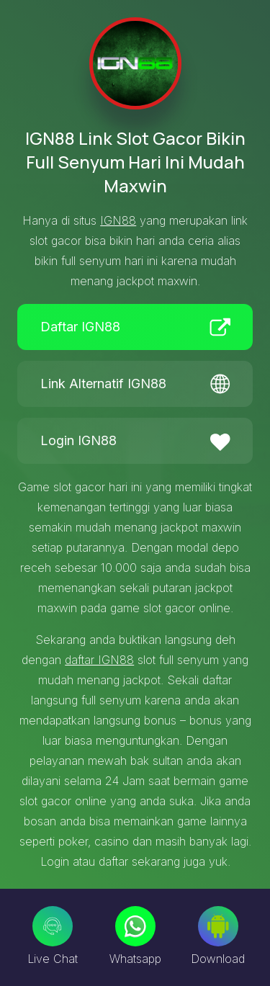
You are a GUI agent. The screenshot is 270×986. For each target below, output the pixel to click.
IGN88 (118, 220)
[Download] (218, 926)
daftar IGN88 (99, 660)
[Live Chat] (52, 926)
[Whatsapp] (135, 926)
